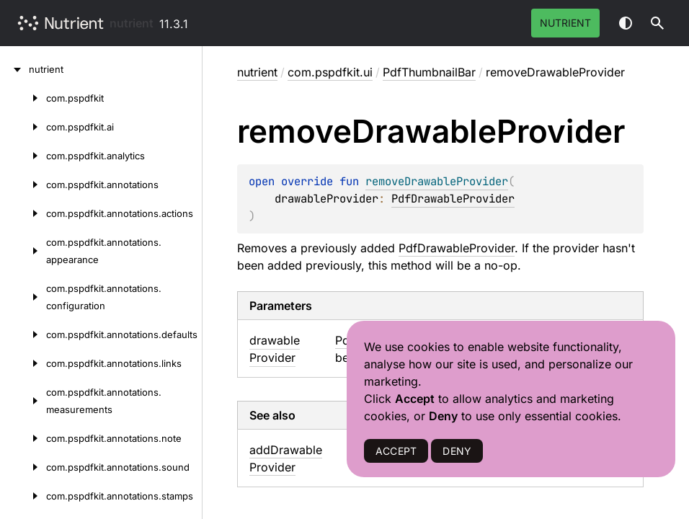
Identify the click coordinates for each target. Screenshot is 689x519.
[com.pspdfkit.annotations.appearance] (23, 251)
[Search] (657, 23)
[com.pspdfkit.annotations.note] (23, 438)
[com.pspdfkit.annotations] (23, 184)
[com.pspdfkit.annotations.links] (23, 363)
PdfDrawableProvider (453, 198)
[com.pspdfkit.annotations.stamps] (23, 496)
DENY (457, 451)
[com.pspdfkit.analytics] (23, 155)
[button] (657, 23)
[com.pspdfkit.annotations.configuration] (23, 297)
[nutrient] (14, 69)
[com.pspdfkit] (23, 98)
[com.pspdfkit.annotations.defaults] (23, 334)
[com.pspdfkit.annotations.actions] (23, 213)
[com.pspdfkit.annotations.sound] (23, 467)
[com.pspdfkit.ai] (23, 126)
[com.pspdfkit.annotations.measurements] (23, 401)
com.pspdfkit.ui (330, 72)
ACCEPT (396, 451)
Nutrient (565, 23)
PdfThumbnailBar (429, 72)
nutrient (132, 23)
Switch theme (625, 23)
